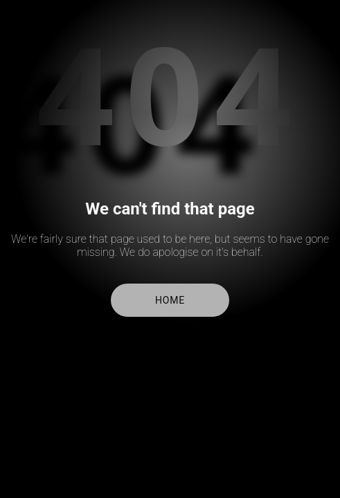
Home (170, 300)
